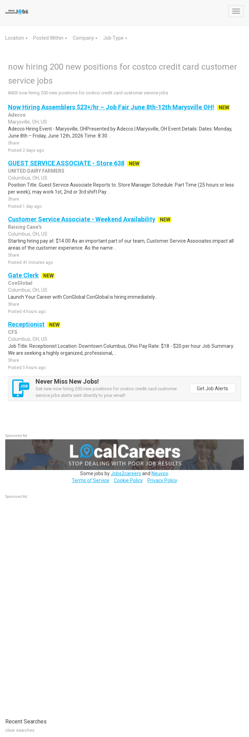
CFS (12, 332)
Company (84, 38)
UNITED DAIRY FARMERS (36, 171)
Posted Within (48, 38)
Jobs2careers (126, 473)
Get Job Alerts (212, 388)
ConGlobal (20, 283)
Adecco (17, 115)
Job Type (114, 38)
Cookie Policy (128, 480)
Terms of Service (90, 480)
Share (13, 143)
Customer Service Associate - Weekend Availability (81, 219)
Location (15, 38)
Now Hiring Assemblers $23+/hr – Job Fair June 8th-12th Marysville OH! (111, 107)
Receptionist (26, 324)
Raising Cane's (25, 227)
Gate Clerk (23, 275)
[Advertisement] (57, 604)
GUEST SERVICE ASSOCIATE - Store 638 (66, 163)
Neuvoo (159, 473)
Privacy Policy (162, 480)
